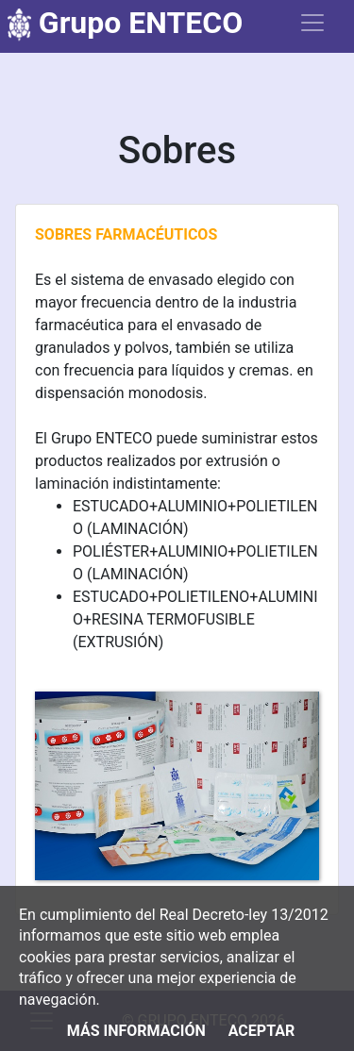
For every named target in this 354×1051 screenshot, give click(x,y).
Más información (136, 1031)
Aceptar (261, 1031)
